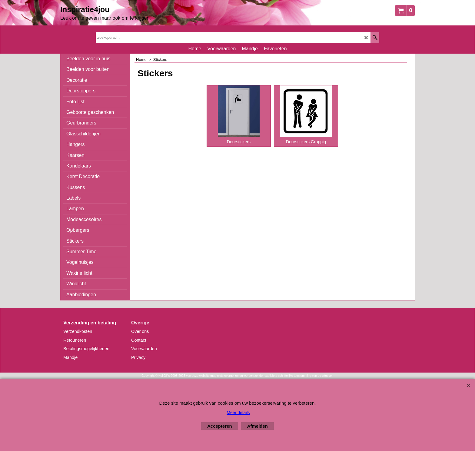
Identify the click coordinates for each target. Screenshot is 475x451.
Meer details (238, 412)
